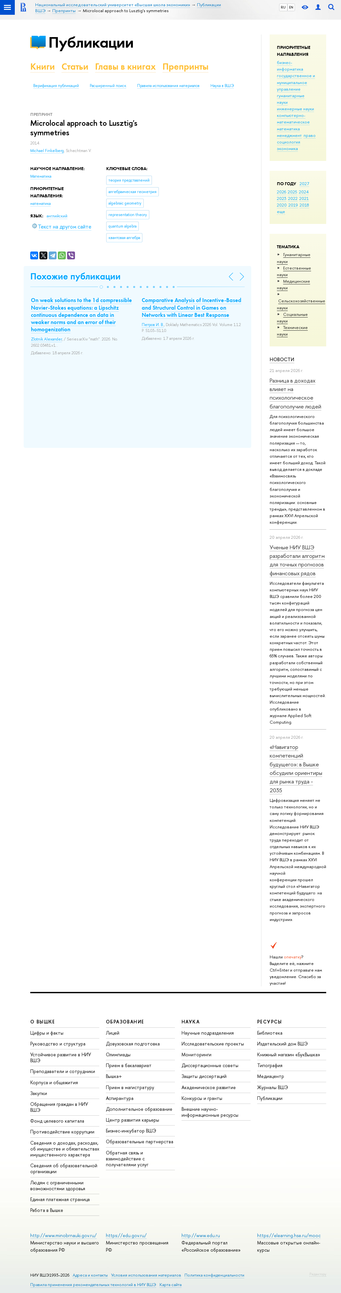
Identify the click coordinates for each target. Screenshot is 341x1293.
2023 (281, 198)
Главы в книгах (125, 66)
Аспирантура (120, 1098)
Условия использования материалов (146, 1275)
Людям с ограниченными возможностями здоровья (57, 1185)
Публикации (91, 42)
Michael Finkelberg (47, 150)
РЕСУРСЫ (269, 1022)
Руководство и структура (57, 1044)
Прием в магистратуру (130, 1087)
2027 (304, 183)
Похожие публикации (75, 276)
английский (57, 216)
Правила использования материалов (168, 85)
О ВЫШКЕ (42, 1022)
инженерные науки (295, 109)
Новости (282, 359)
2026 (281, 192)
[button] (101, 287)
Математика (40, 176)
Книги (42, 66)
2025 (292, 192)
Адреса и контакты (90, 1275)
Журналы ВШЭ (272, 1087)
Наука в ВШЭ (222, 85)
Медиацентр (270, 1076)
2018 (304, 205)
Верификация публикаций (56, 85)
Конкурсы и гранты (202, 1098)
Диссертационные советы (210, 1065)
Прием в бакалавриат (129, 1065)
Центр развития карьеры (132, 1120)
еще (281, 211)
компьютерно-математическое (293, 118)
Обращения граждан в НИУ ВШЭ (59, 1107)
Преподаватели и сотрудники (62, 1071)
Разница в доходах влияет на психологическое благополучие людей (295, 393)
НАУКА (191, 1022)
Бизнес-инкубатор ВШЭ (131, 1131)
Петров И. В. (153, 324)
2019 (293, 205)
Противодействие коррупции (62, 1132)
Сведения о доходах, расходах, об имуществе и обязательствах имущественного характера (64, 1149)
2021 (304, 198)
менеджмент (289, 135)
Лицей (112, 1033)
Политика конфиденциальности (214, 1275)
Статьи (74, 66)
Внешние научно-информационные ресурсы (210, 1112)
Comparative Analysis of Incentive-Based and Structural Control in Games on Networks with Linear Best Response (191, 307)
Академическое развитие (209, 1087)
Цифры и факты (46, 1033)
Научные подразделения (208, 1033)
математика (288, 129)
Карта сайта (170, 1284)
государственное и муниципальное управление (296, 82)
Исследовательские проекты (213, 1044)
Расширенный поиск (108, 85)
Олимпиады (118, 1054)
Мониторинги (196, 1054)
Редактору (317, 1274)
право (310, 135)
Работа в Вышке (46, 1210)
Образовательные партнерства (139, 1141)
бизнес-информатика (290, 65)
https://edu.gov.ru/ (126, 1235)
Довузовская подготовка (133, 1044)
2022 (293, 198)
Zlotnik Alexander (46, 339)
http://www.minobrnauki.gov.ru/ (63, 1235)
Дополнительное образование (139, 1109)
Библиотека (269, 1033)
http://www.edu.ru (201, 1235)
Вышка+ (114, 1076)
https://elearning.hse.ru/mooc (289, 1235)
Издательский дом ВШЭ (282, 1044)
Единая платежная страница (60, 1199)
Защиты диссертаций (204, 1076)
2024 (304, 192)
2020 (282, 205)
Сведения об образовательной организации (63, 1168)
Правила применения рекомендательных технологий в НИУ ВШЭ (93, 1284)
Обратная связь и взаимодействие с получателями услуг (127, 1159)
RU (283, 7)
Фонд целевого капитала (57, 1121)
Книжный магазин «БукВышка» (288, 1054)
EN (291, 7)
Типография (269, 1065)
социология (288, 142)
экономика (287, 148)
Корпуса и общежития (54, 1082)
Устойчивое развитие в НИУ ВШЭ (60, 1057)
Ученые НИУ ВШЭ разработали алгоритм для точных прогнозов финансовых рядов (297, 560)
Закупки (38, 1093)
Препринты (185, 66)
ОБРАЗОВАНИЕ (125, 1022)
